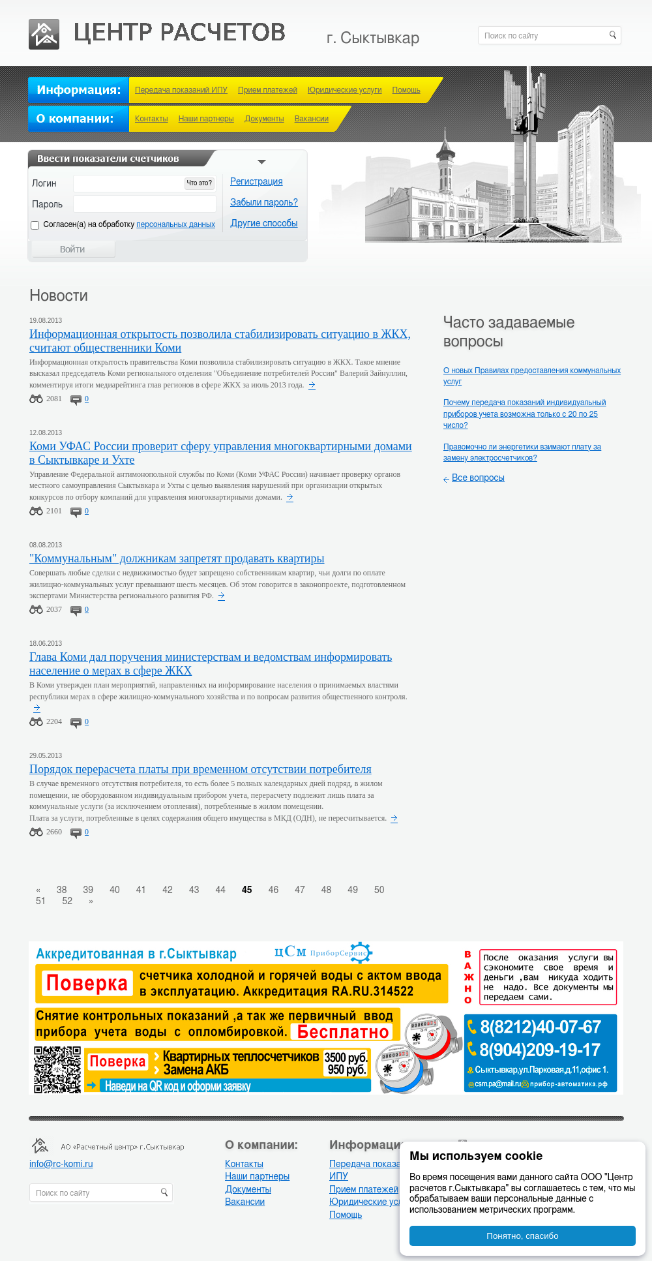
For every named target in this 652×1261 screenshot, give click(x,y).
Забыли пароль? (264, 202)
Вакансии (312, 119)
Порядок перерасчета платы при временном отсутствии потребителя (200, 769)
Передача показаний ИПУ (181, 90)
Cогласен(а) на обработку (129, 224)
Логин (44, 184)
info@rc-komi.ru (61, 1164)
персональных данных (175, 224)
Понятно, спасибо (522, 1236)
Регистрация (256, 182)
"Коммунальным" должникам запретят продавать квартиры (177, 558)
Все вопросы (478, 478)
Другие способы (264, 223)
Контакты (151, 119)
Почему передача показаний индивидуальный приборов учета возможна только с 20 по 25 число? (524, 414)
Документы (264, 119)
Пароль (47, 204)
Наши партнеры (206, 119)
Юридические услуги (345, 90)
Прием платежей (267, 90)
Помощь (407, 90)
